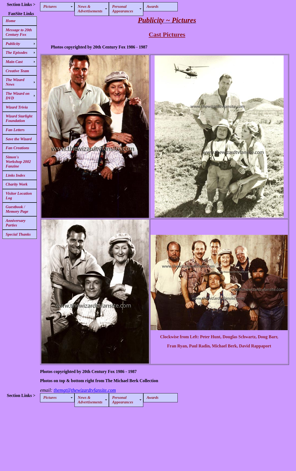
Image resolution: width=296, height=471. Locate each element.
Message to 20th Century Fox (19, 32)
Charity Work (16, 184)
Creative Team (17, 71)
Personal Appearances (122, 8)
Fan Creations (17, 148)
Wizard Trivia (17, 107)
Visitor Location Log (19, 195)
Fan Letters (15, 130)
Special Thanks (18, 234)
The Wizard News (15, 82)
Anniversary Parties (16, 222)
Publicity (13, 43)
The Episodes (16, 52)
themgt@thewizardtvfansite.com (85, 390)
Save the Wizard (19, 139)
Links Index (15, 175)
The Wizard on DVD (18, 95)
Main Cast (14, 62)
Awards (153, 6)
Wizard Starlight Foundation (19, 118)
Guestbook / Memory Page (17, 209)
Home (11, 21)
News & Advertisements (90, 8)
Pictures (50, 6)
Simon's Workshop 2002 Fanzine (18, 161)
